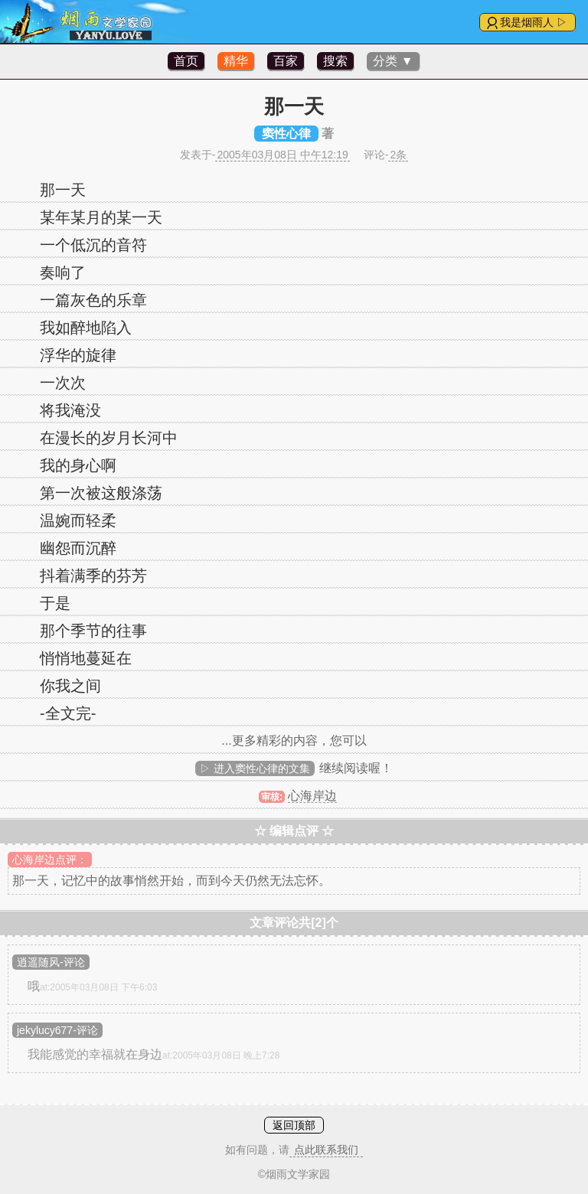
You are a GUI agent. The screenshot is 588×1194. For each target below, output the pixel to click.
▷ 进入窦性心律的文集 (255, 768)
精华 (236, 60)
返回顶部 (294, 1125)
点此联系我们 (326, 1149)
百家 (285, 60)
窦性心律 (286, 133)
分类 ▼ (393, 60)
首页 (186, 60)
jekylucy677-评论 (57, 1030)
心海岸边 (312, 795)
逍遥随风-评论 (51, 962)
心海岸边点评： (49, 859)
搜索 (335, 60)
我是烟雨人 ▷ (533, 22)
